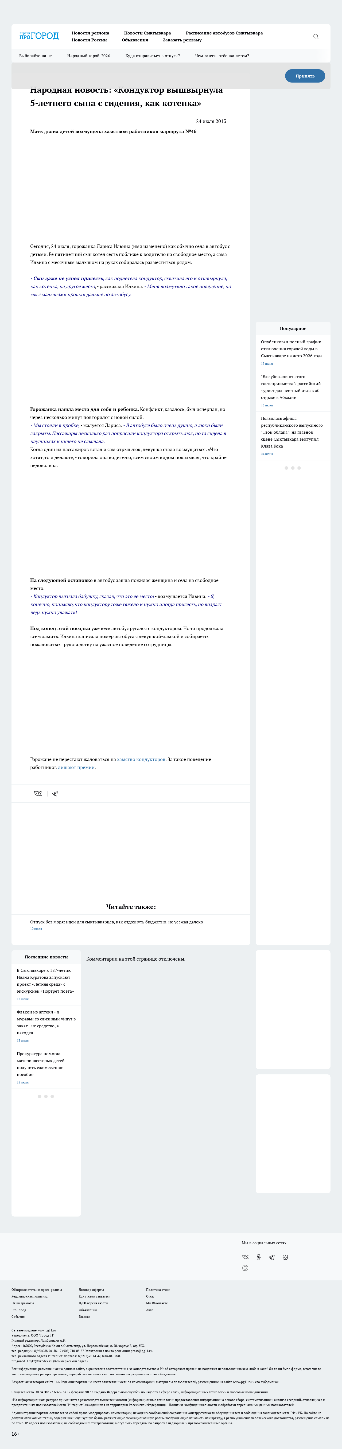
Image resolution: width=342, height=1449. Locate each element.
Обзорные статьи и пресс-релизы (36, 1290)
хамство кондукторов (141, 759)
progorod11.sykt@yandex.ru (31, 1361)
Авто (149, 1310)
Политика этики (158, 1290)
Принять (305, 76)
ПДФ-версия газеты (93, 1303)
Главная (84, 1317)
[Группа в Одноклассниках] (258, 1257)
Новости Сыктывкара (147, 33)
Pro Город (18, 1310)
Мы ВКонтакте (157, 1303)
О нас (150, 1296)
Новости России (89, 40)
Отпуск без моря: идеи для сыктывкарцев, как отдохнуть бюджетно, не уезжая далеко (131, 925)
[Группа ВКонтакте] (245, 1257)
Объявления (135, 40)
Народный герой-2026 (88, 55)
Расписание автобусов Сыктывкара (224, 33)
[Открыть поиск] (315, 36)
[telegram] (56, 793)
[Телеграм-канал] (272, 1257)
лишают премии (76, 767)
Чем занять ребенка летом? (222, 55)
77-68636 (56, 1392)
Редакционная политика (29, 1296)
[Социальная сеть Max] (245, 1267)
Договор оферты (91, 1290)
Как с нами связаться (94, 1296)
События (18, 1317)
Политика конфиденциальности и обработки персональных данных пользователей (231, 1405)
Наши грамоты (22, 1303)
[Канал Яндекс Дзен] (285, 1257)
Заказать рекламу (182, 40)
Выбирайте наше (35, 55)
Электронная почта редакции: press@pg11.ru (118, 1351)
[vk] (38, 793)
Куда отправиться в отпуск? (153, 55)
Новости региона (90, 33)
